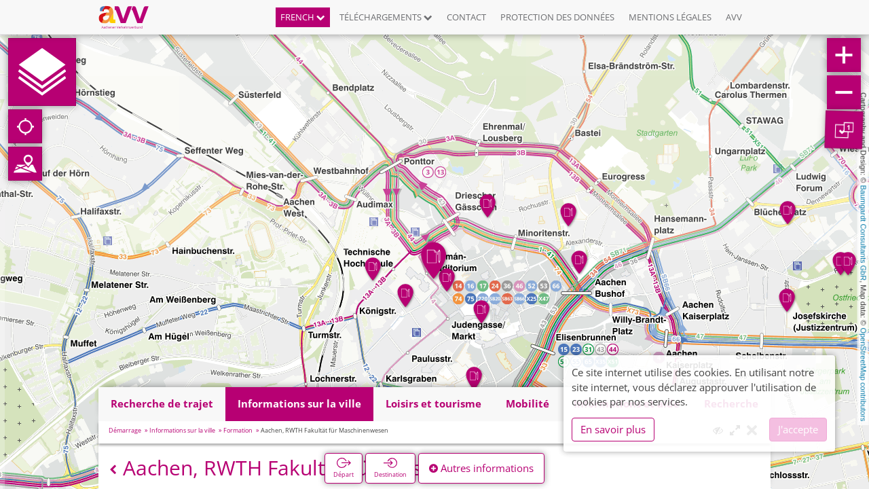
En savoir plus (613, 429)
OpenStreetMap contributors (863, 374)
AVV (734, 17)
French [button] (302, 17)
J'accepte (798, 429)
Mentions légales (670, 17)
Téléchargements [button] (385, 17)
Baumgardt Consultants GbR (863, 233)
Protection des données (557, 17)
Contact (466, 17)
